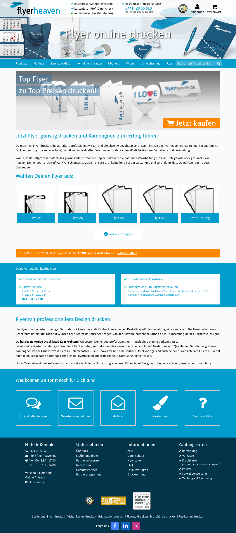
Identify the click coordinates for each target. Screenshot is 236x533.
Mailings (39, 63)
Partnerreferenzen (88, 460)
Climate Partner (86, 469)
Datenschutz (135, 455)
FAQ (130, 465)
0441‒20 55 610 (138, 8)
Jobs (169, 63)
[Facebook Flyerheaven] (115, 526)
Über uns (114, 63)
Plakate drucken (137, 516)
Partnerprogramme (89, 474)
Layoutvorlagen (137, 469)
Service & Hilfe (60, 63)
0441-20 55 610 (37, 450)
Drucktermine (136, 474)
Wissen (131, 63)
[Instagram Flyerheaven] (136, 526)
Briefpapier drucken (111, 516)
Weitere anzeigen (118, 234)
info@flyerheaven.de (41, 455)
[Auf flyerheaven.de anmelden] (197, 8)
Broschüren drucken (163, 516)
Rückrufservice (35, 482)
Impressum (83, 465)
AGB (130, 450)
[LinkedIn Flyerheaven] (125, 526)
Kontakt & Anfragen (89, 63)
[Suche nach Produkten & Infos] (196, 63)
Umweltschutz (151, 63)
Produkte (21, 63)
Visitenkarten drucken (81, 516)
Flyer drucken (56, 516)
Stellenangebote (87, 455)
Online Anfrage (35, 477)
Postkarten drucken (191, 516)
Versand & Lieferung (38, 472)
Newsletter (134, 460)
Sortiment (38, 516)
